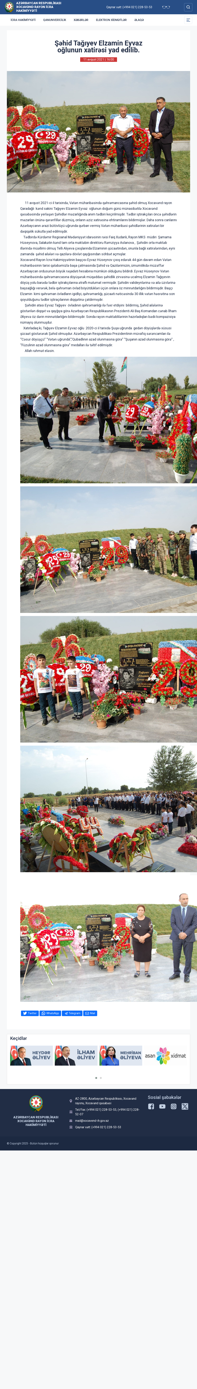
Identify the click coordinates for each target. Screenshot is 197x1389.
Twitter (32, 1013)
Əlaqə (139, 20)
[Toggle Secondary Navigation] (188, 20)
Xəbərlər (81, 20)
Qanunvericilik (54, 20)
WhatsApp (52, 1013)
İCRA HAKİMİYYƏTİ (23, 20)
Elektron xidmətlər (111, 20)
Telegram (74, 1013)
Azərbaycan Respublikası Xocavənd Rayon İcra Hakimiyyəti (38, 7)
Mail (92, 1013)
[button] (96, 1078)
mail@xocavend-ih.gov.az (92, 1121)
